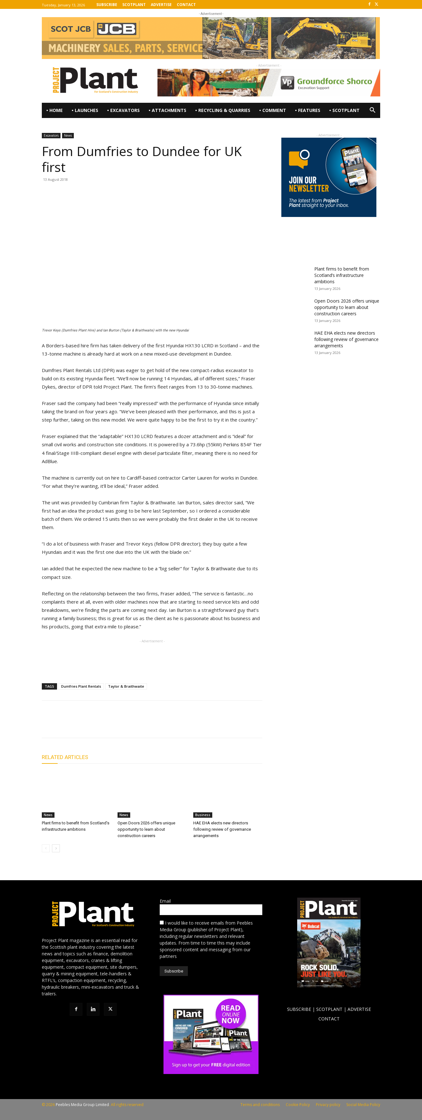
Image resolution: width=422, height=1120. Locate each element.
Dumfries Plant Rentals (81, 686)
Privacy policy (328, 1104)
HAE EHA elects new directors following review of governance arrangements (222, 829)
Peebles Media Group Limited (82, 1104)
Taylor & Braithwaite (126, 686)
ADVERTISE (359, 1009)
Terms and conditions (260, 1104)
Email (165, 901)
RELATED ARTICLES (65, 757)
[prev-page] (46, 848)
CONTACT (329, 1019)
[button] (372, 110)
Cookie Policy (298, 1104)
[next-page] (56, 848)
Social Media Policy (363, 1104)
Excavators (51, 135)
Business (202, 815)
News (68, 135)
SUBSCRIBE (299, 1009)
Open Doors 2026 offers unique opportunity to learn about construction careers (146, 829)
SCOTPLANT (329, 1009)
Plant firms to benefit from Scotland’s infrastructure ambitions (341, 275)
